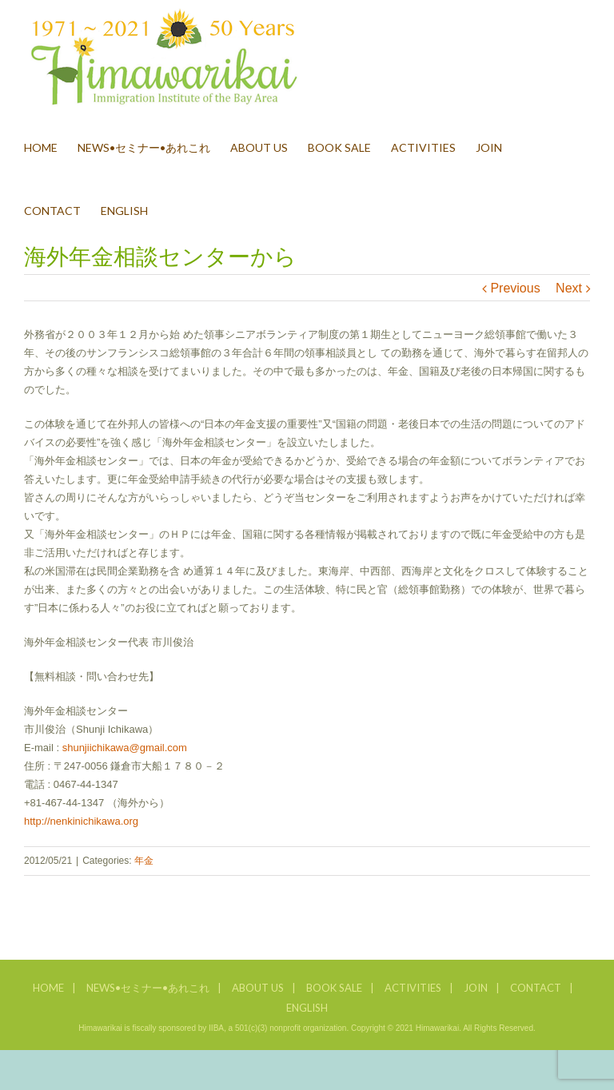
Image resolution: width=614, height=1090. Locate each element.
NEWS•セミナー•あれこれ (147, 987)
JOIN (476, 987)
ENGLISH (307, 1007)
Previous (515, 288)
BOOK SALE (334, 987)
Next (569, 288)
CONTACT (535, 987)
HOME (48, 987)
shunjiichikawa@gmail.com (124, 748)
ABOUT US (258, 987)
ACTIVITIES (413, 987)
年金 (144, 860)
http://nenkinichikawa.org (81, 821)
